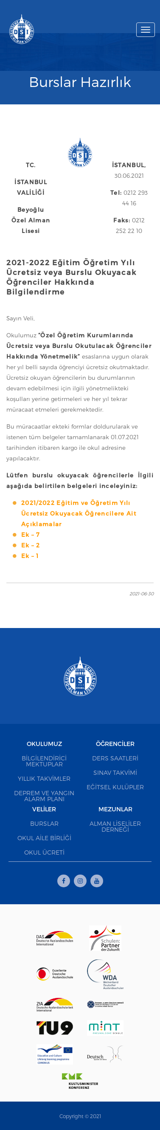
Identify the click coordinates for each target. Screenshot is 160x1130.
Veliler (44, 809)
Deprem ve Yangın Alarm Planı (44, 795)
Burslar (44, 823)
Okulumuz (44, 743)
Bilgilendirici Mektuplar (44, 761)
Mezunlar (115, 809)
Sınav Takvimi (115, 772)
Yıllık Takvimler (44, 778)
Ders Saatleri (115, 758)
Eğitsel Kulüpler (115, 787)
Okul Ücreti (44, 852)
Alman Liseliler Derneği (115, 826)
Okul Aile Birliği (44, 837)
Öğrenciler (115, 743)
